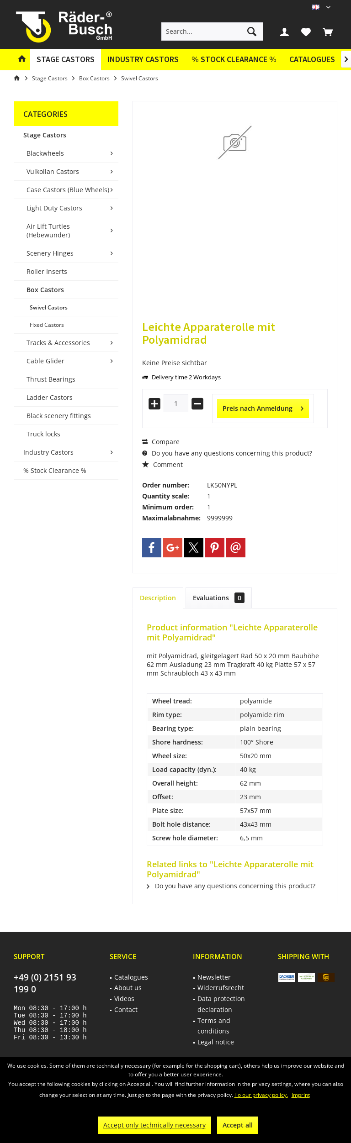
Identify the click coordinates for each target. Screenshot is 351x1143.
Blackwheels (45, 153)
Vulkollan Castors (53, 171)
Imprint (301, 1095)
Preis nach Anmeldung (263, 407)
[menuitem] (327, 31)
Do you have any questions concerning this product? (227, 453)
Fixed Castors (47, 325)
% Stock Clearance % (54, 470)
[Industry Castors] (143, 59)
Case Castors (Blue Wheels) (68, 189)
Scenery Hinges (50, 253)
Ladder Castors (50, 397)
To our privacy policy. (261, 1095)
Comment (162, 464)
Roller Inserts (47, 271)
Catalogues (312, 59)
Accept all (238, 1125)
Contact (126, 1009)
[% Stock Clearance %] (234, 59)
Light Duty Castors (54, 208)
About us (128, 987)
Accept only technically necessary (154, 1125)
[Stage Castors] (65, 59)
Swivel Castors (49, 307)
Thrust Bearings (51, 379)
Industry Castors (48, 452)
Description (158, 597)
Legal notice (215, 1042)
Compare (161, 441)
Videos (124, 998)
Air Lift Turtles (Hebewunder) (48, 230)
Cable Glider (45, 361)
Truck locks (43, 434)
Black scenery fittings (59, 415)
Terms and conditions (213, 1026)
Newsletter (214, 977)
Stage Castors (44, 135)
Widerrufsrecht (220, 987)
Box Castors (45, 289)
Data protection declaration (221, 1004)
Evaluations (219, 597)
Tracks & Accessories (58, 342)
